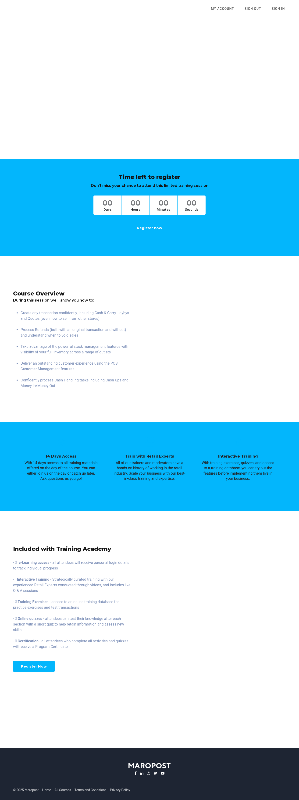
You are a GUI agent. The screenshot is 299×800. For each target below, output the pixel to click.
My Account (227, 9)
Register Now (34, 666)
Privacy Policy (120, 790)
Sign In (279, 9)
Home (46, 790)
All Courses (62, 790)
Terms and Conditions (91, 790)
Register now (149, 228)
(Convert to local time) (149, 121)
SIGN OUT (256, 9)
